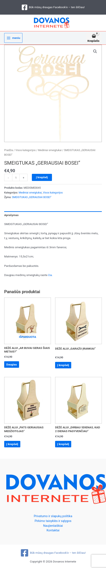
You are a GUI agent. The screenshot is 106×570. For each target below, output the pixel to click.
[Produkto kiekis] (16, 177)
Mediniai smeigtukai (49, 150)
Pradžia (8, 150)
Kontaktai (53, 530)
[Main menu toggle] (13, 38)
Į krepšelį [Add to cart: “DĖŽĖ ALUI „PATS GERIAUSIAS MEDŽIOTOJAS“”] (12, 444)
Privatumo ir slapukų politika (53, 516)
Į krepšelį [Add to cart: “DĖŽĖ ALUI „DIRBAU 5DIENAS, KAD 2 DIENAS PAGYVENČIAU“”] (63, 444)
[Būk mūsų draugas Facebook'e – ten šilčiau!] (53, 7)
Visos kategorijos (25, 150)
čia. (50, 275)
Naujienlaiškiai (53, 526)
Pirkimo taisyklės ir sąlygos (53, 521)
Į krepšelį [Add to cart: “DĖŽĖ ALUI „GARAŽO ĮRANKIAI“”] (63, 365)
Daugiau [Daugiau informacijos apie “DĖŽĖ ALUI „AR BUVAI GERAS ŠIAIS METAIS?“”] (11, 364)
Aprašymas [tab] (11, 215)
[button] (95, 51)
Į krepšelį (42, 177)
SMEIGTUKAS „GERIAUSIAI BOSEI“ (31, 197)
